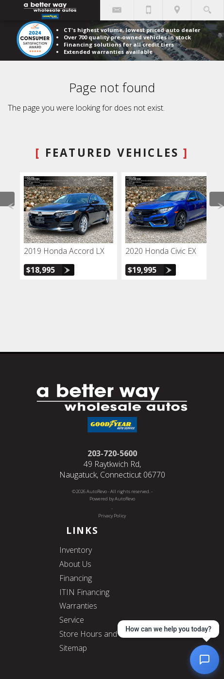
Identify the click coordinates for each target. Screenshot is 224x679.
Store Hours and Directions (107, 634)
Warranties (78, 605)
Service (71, 619)
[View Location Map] (176, 10)
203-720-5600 (112, 453)
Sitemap (73, 648)
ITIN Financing (84, 592)
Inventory (75, 550)
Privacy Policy (112, 516)
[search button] (207, 7)
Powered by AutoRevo (112, 499)
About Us (75, 564)
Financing (75, 578)
